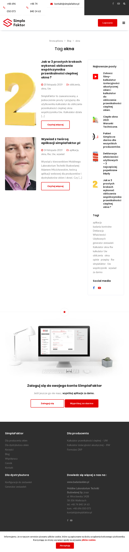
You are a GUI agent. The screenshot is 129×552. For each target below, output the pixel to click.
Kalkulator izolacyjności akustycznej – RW (88, 445)
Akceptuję (65, 545)
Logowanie (107, 22)
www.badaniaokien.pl (78, 482)
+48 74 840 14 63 (35, 7)
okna (43, 88)
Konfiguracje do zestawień (18, 482)
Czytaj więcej (55, 124)
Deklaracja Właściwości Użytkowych (99, 234)
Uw (49, 88)
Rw (49, 154)
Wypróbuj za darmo (81, 403)
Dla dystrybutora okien (17, 445)
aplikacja (74, 150)
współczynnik (100, 268)
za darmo (97, 272)
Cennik (8, 463)
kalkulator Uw (100, 251)
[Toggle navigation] (124, 23)
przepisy (105, 259)
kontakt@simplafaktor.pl (66, 3)
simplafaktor (99, 263)
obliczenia (75, 84)
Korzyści (9, 449)
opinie (96, 259)
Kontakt (9, 467)
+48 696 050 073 (11, 7)
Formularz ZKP (74, 449)
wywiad (60, 154)
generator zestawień (103, 242)
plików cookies (89, 540)
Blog (7, 454)
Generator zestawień (15, 486)
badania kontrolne (102, 226)
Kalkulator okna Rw (103, 247)
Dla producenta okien (16, 440)
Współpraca (11, 458)
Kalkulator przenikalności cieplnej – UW (87, 440)
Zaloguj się (47, 403)
